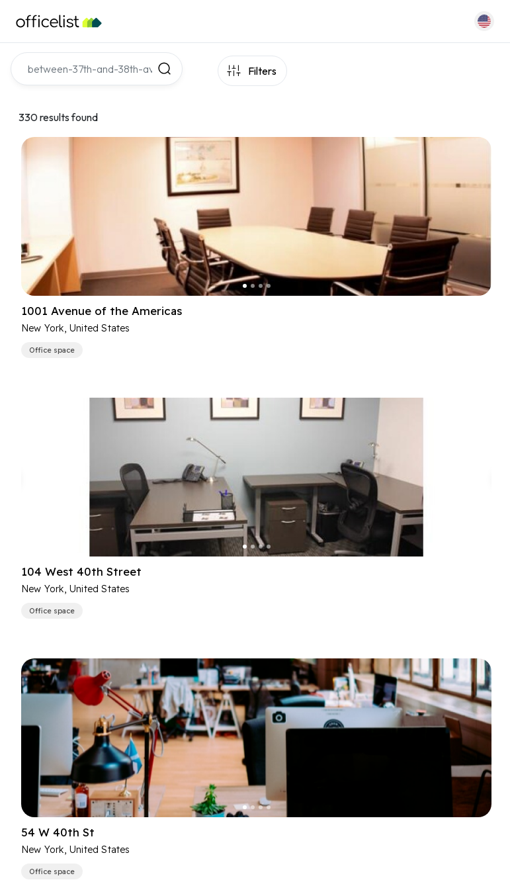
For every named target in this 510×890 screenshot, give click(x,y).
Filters (262, 70)
